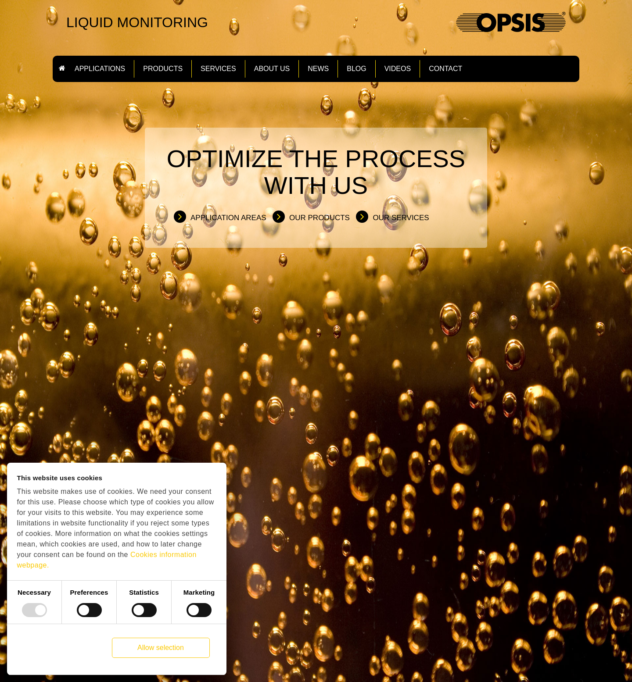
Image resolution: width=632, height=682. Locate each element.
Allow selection (160, 647)
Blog (356, 68)
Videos (397, 68)
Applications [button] (100, 68)
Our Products (319, 218)
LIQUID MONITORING (137, 22)
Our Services (401, 218)
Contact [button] (445, 68)
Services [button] (218, 68)
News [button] (318, 68)
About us (272, 68)
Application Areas (228, 218)
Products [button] (163, 68)
